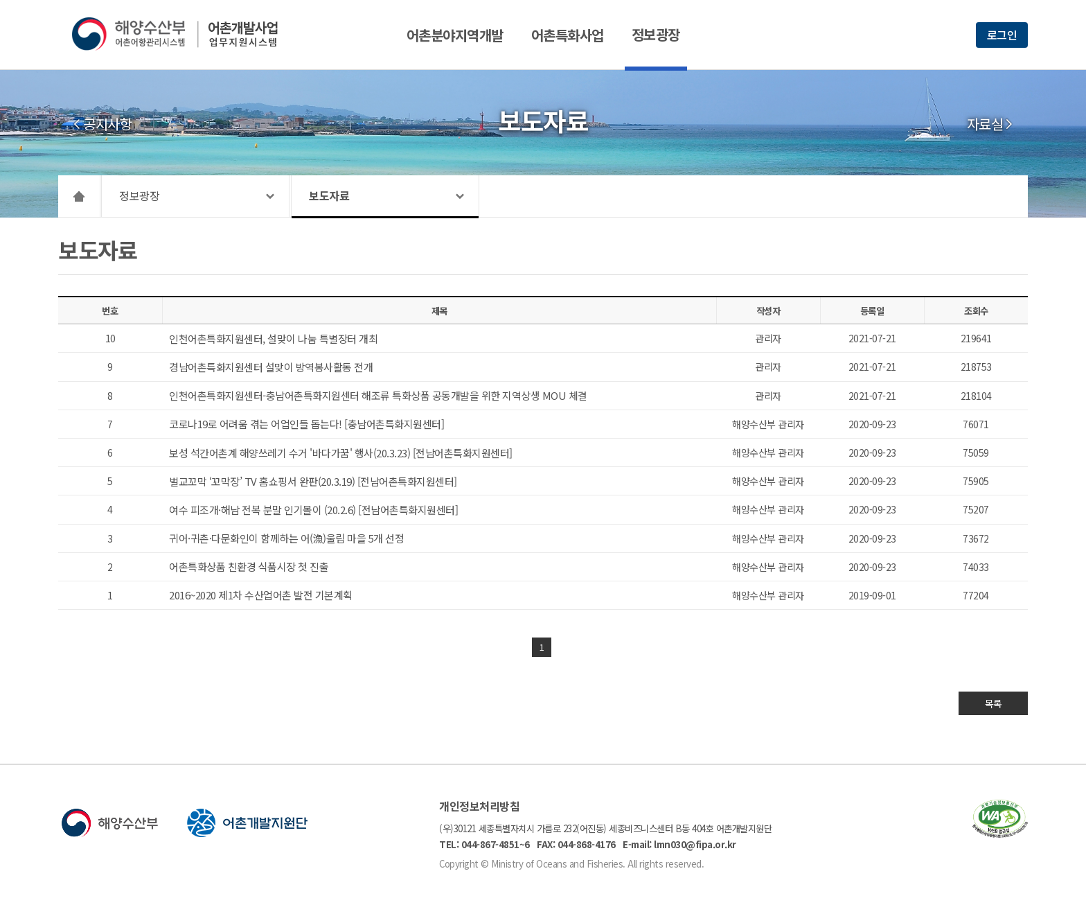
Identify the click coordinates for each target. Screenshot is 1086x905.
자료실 (985, 124)
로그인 (1002, 34)
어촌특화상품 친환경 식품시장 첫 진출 (248, 566)
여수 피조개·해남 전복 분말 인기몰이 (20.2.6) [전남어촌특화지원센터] (313, 509)
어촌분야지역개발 (455, 35)
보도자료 (329, 195)
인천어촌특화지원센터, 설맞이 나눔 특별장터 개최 (273, 338)
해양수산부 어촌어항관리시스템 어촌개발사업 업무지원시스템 (184, 34)
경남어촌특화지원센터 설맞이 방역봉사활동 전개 (271, 367)
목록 (993, 703)
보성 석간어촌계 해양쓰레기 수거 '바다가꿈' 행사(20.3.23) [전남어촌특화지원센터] (341, 453)
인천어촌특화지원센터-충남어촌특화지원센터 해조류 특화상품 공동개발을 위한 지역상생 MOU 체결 (378, 395)
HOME (79, 196)
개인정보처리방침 (479, 806)
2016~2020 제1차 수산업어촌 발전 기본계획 (261, 595)
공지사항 (107, 124)
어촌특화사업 (567, 35)
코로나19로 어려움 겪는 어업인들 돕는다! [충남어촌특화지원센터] (306, 423)
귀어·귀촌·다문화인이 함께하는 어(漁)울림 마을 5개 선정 (286, 538)
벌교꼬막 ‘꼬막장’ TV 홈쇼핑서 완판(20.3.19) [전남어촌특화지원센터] (313, 481)
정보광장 (656, 34)
